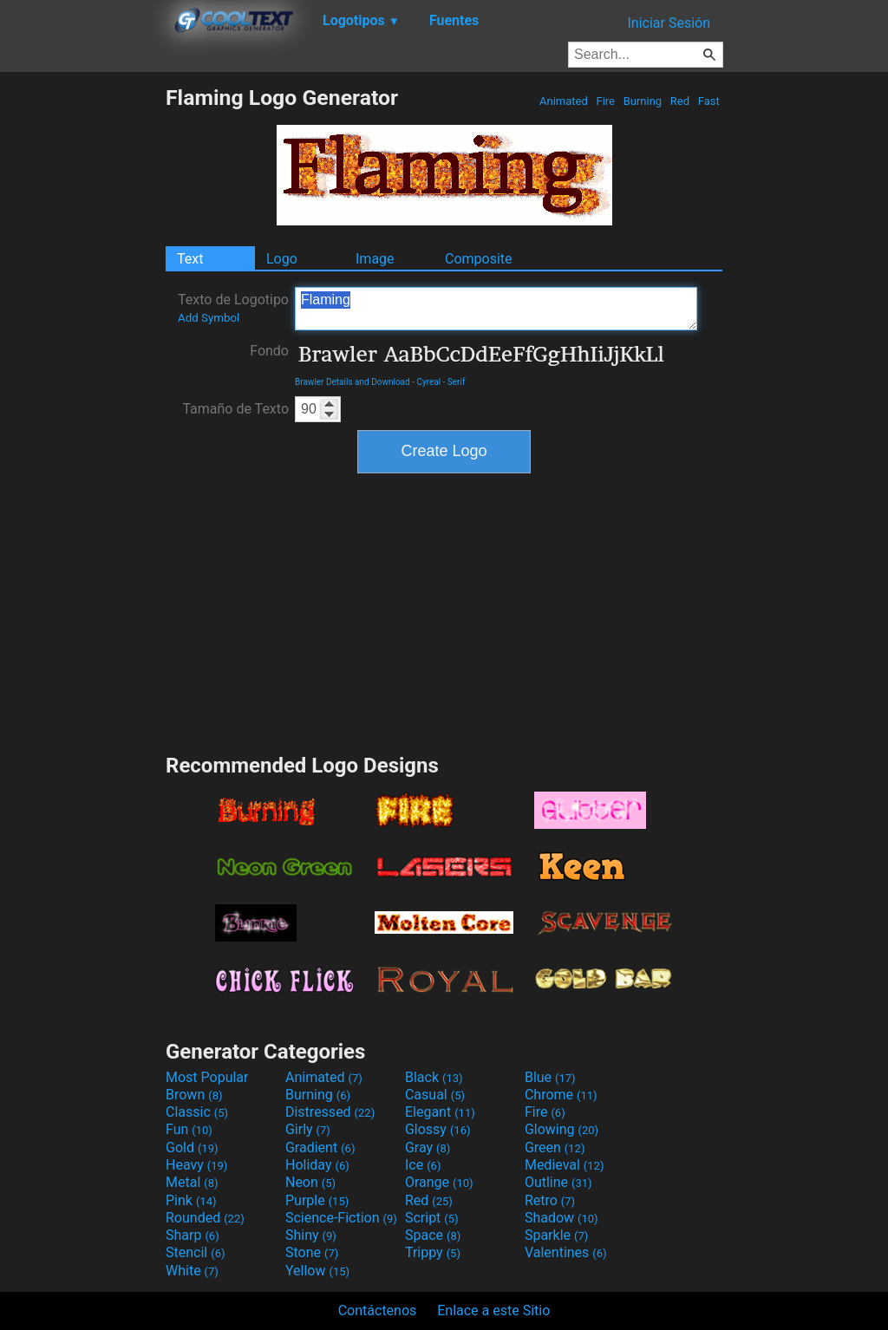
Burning (642, 101)
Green (555, 1147)
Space (432, 1235)
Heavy (196, 1165)
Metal (192, 1182)
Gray (427, 1147)
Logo (281, 259)
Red (680, 101)
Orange (439, 1182)
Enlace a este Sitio (493, 1310)
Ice (423, 1165)
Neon (310, 1182)
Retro (550, 1200)
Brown (194, 1094)
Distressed (330, 1112)
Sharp (192, 1235)
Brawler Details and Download (352, 382)
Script (432, 1217)
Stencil (195, 1252)
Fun (189, 1129)
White (192, 1270)
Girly (307, 1129)
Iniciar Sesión (668, 23)
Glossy (438, 1129)
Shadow (561, 1217)
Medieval (564, 1165)
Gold (192, 1147)
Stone (311, 1252)
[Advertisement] (82, 345)
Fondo (269, 350)
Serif (456, 382)
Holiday (317, 1165)
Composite (479, 259)
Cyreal (428, 382)
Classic (197, 1112)
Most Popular (207, 1077)
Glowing (561, 1129)
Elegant (440, 1112)
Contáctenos (377, 1310)
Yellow (317, 1270)
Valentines (566, 1252)
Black (434, 1077)
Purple (317, 1200)
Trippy (432, 1252)
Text (190, 259)
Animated (564, 101)
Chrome (561, 1094)
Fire (605, 101)
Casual (435, 1094)
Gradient (320, 1147)
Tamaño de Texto (235, 409)
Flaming (496, 308)
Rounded (205, 1217)
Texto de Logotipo (233, 307)
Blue (550, 1077)
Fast (708, 101)
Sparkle (556, 1235)
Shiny (310, 1235)
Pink (191, 1200)
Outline (558, 1182)
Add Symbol (208, 317)
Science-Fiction (341, 1217)
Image (375, 259)
